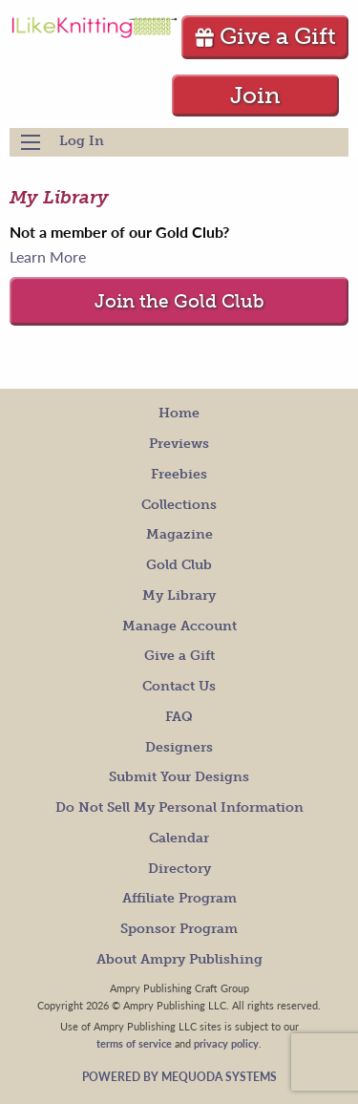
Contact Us (179, 686)
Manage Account (179, 626)
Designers (179, 747)
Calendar (179, 838)
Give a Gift (265, 36)
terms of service (134, 1043)
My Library (179, 595)
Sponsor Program (179, 929)
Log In (81, 141)
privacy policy (226, 1043)
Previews (179, 443)
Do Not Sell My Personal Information (179, 807)
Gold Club (179, 565)
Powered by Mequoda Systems (179, 1077)
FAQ (179, 717)
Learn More (48, 256)
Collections (179, 505)
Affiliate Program (179, 898)
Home (179, 413)
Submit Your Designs (179, 777)
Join (255, 95)
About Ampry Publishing (179, 959)
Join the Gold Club (179, 301)
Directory (179, 868)
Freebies (179, 474)
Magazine (179, 534)
